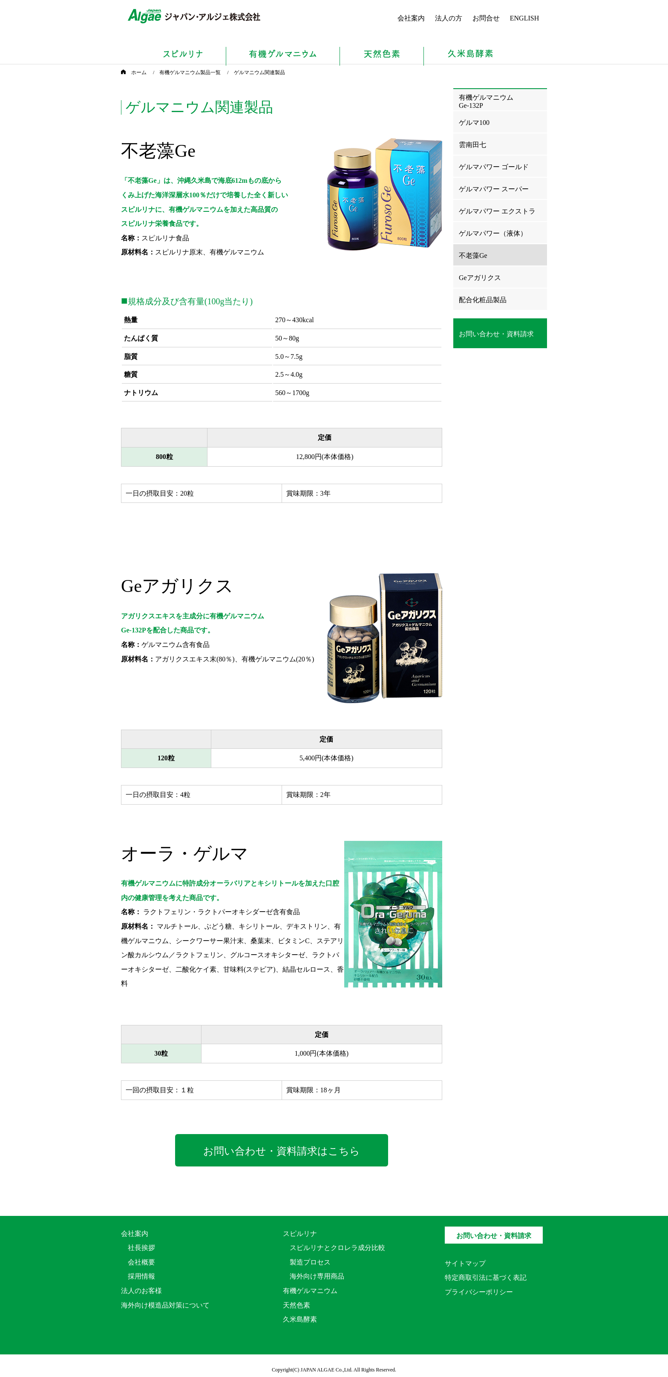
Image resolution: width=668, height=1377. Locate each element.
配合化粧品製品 (483, 299)
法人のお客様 (141, 1290)
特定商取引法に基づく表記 (486, 1277)
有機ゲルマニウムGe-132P (486, 101)
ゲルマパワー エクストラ (497, 211)
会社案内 (411, 18)
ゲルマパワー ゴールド (494, 166)
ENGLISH (524, 18)
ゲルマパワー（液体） (493, 233)
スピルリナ (300, 1233)
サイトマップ (465, 1263)
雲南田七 (472, 144)
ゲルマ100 (474, 122)
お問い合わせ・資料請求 (493, 1235)
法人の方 (448, 18)
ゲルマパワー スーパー (494, 189)
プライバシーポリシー (479, 1292)
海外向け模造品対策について (165, 1305)
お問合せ (486, 18)
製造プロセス (310, 1262)
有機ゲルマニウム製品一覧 (190, 72)
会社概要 (141, 1262)
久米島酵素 (300, 1319)
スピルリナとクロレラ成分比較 (337, 1247)
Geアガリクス (480, 277)
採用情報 (141, 1276)
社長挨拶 (141, 1247)
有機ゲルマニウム (310, 1290)
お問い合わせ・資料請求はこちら (281, 1151)
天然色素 (296, 1305)
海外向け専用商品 (317, 1276)
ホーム (134, 72)
